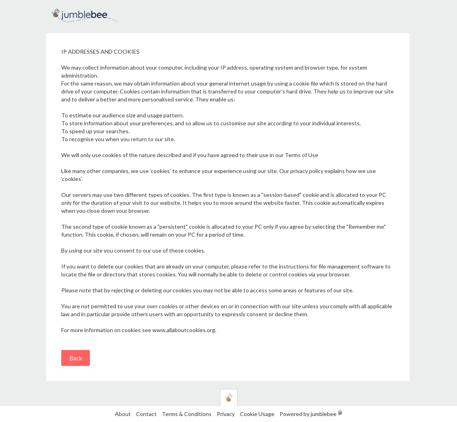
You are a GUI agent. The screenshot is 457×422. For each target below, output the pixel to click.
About (123, 413)
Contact (146, 413)
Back (75, 358)
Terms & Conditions (187, 413)
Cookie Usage (257, 413)
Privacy (226, 413)
